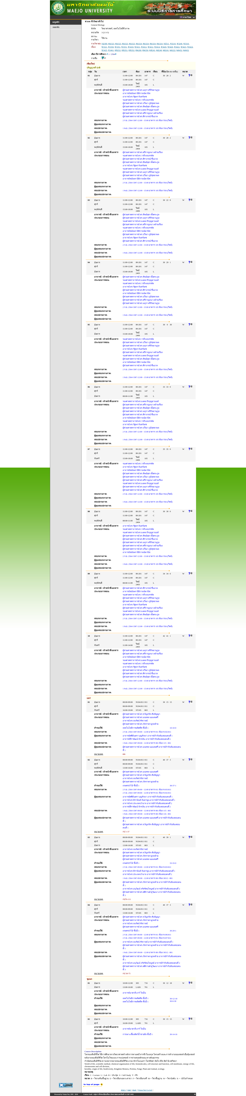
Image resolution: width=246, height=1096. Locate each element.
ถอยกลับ (56, 27)
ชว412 (144, 47)
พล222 (172, 50)
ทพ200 (138, 50)
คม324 (139, 43)
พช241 (152, 50)
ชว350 (111, 47)
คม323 (111, 43)
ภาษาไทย (186, 17)
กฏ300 (104, 43)
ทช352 (131, 50)
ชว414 (157, 47)
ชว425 (104, 50)
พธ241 (166, 50)
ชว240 (179, 43)
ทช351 (125, 50)
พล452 (179, 50)
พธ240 (159, 50)
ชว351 (117, 47)
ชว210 (173, 43)
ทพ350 (145, 50)
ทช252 (118, 50)
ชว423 (183, 47)
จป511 (166, 43)
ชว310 (186, 43)
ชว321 (104, 47)
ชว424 (190, 47)
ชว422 (177, 47)
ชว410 (131, 47)
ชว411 (137, 47)
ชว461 (111, 50)
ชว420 (164, 47)
